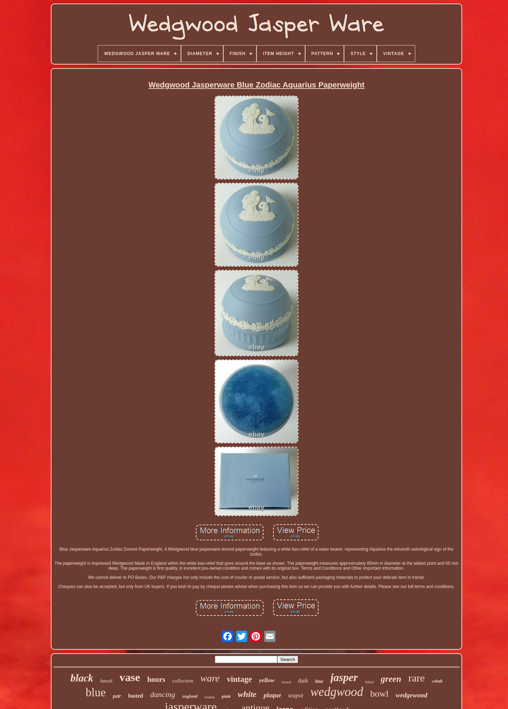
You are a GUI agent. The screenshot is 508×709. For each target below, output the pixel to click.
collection (183, 681)
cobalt (437, 681)
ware (210, 678)
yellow (266, 680)
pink (226, 696)
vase (130, 677)
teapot (295, 695)
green (391, 679)
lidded (369, 682)
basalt (106, 681)
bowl (379, 694)
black (82, 678)
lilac (319, 681)
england (190, 696)
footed (135, 696)
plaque (272, 695)
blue (96, 692)
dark (303, 681)
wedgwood (336, 692)
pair (117, 696)
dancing (162, 694)
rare (417, 678)
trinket (210, 697)
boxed (286, 682)
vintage (239, 679)
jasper (344, 677)
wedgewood (411, 695)
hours (156, 679)
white (247, 694)
